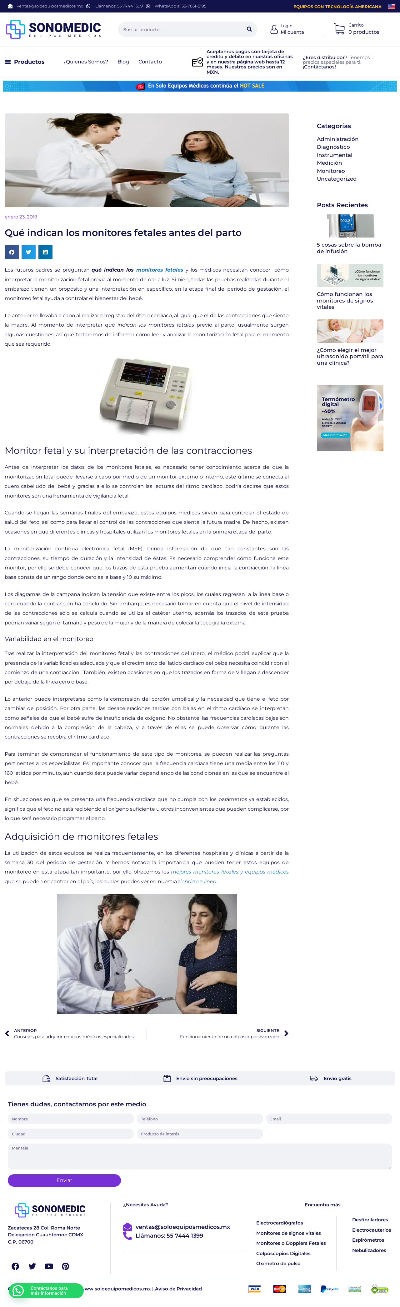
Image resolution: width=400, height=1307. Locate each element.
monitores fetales (160, 270)
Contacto (150, 62)
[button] (12, 252)
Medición (329, 163)
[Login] (274, 29)
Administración (338, 139)
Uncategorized (337, 179)
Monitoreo (331, 171)
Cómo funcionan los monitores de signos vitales (345, 300)
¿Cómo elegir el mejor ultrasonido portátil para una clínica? (350, 356)
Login (286, 25)
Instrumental (334, 155)
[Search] (249, 29)
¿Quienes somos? (85, 62)
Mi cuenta (292, 32)
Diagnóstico (333, 147)
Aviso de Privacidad (178, 1289)
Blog (123, 62)
